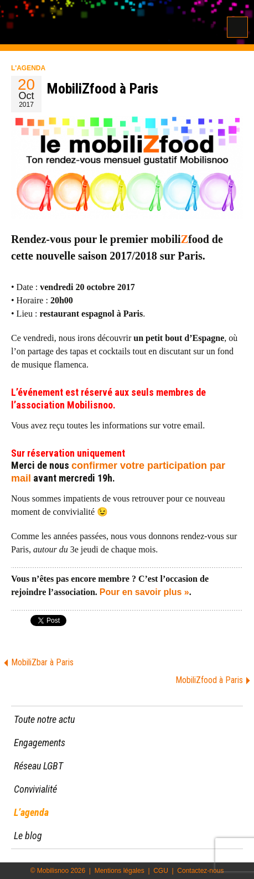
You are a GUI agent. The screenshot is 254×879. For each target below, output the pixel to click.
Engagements (39, 742)
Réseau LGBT (38, 766)
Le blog (28, 835)
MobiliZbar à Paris (42, 662)
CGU (160, 871)
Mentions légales (119, 871)
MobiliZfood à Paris (209, 680)
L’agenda (31, 812)
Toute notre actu (44, 719)
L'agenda (28, 68)
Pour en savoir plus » (144, 592)
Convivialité (35, 789)
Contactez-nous (200, 871)
